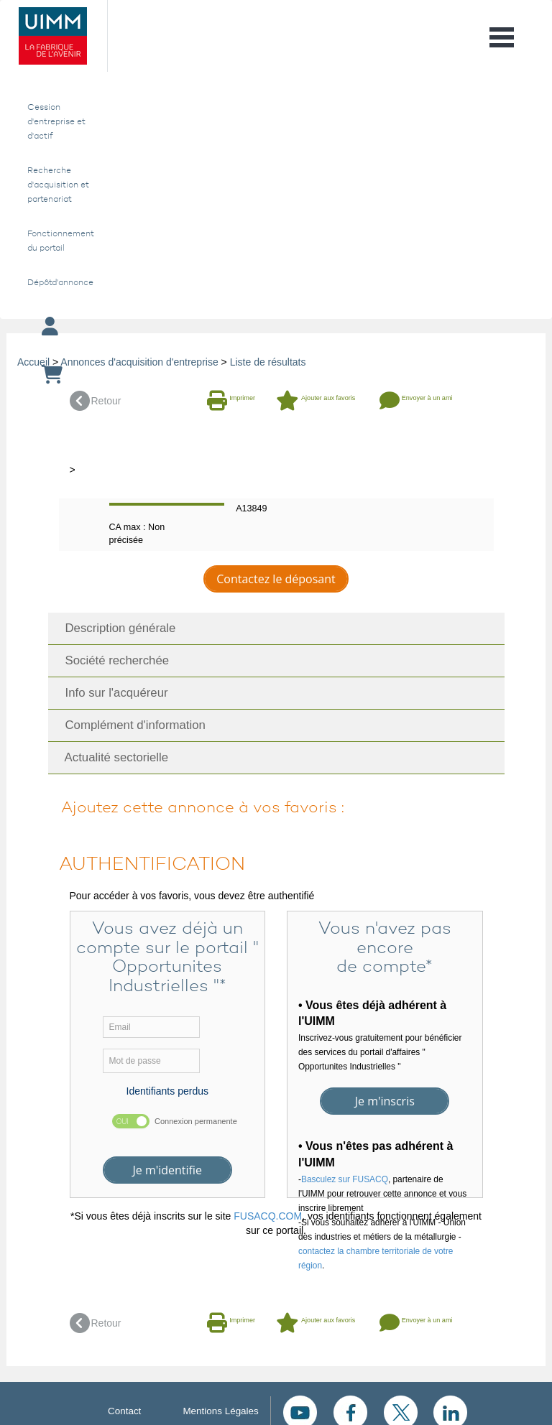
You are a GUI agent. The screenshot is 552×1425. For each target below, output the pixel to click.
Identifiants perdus (167, 1091)
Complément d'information (130, 725)
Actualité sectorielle (112, 757)
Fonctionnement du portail (58, 241)
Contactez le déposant (276, 579)
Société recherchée (112, 660)
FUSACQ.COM (268, 1216)
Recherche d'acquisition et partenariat (58, 184)
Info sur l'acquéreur (111, 693)
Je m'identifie (167, 1170)
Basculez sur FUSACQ (344, 1179)
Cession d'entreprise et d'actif (56, 121)
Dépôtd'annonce (58, 282)
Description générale (115, 628)
